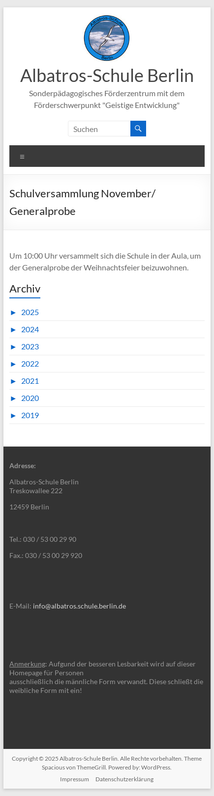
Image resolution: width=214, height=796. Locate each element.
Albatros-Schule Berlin (107, 75)
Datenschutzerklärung (124, 779)
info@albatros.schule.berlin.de (79, 606)
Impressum (74, 779)
